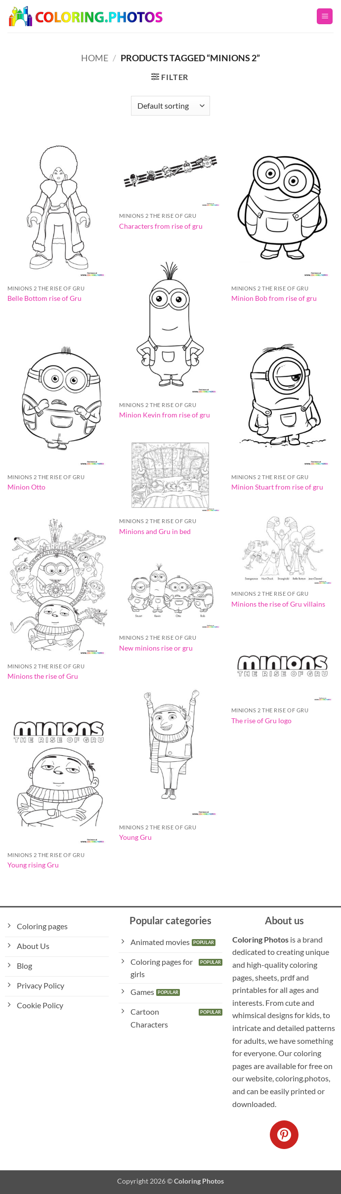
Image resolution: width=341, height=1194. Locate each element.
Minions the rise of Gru (42, 676)
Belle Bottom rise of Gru (44, 298)
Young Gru (135, 837)
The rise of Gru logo (261, 720)
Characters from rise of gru (161, 226)
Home (94, 57)
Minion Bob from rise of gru (274, 298)
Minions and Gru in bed (155, 531)
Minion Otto (26, 487)
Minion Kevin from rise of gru (164, 415)
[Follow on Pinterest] (284, 1134)
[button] (325, 16)
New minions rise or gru (156, 648)
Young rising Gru (33, 865)
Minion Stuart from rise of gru (277, 487)
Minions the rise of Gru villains (278, 604)
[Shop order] (170, 106)
